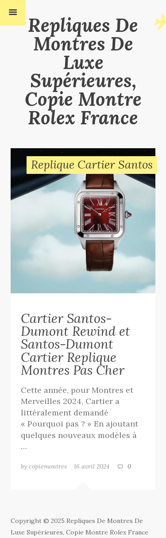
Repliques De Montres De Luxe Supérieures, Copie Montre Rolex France (83, 71)
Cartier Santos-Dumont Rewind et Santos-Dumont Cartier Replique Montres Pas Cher (75, 344)
